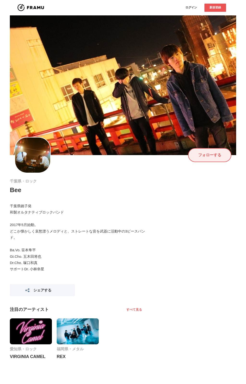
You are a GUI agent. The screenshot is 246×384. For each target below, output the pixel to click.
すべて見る (134, 309)
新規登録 (215, 7)
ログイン (191, 7)
